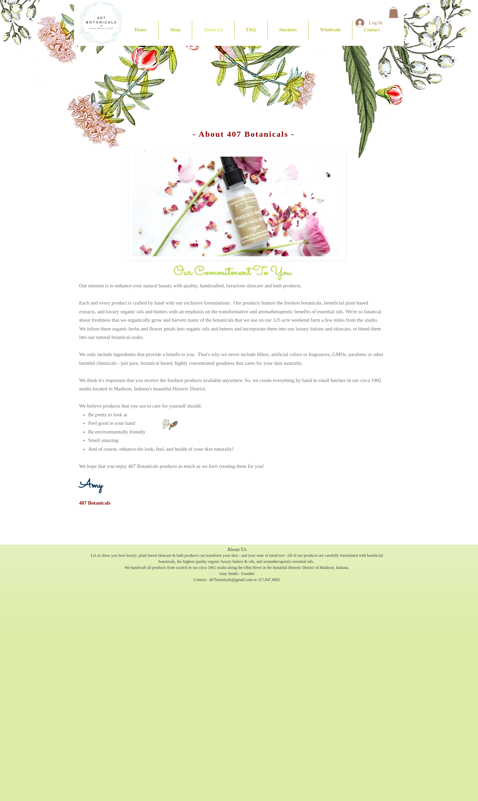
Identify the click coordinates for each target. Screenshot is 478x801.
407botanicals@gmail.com (230, 579)
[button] (175, 29)
